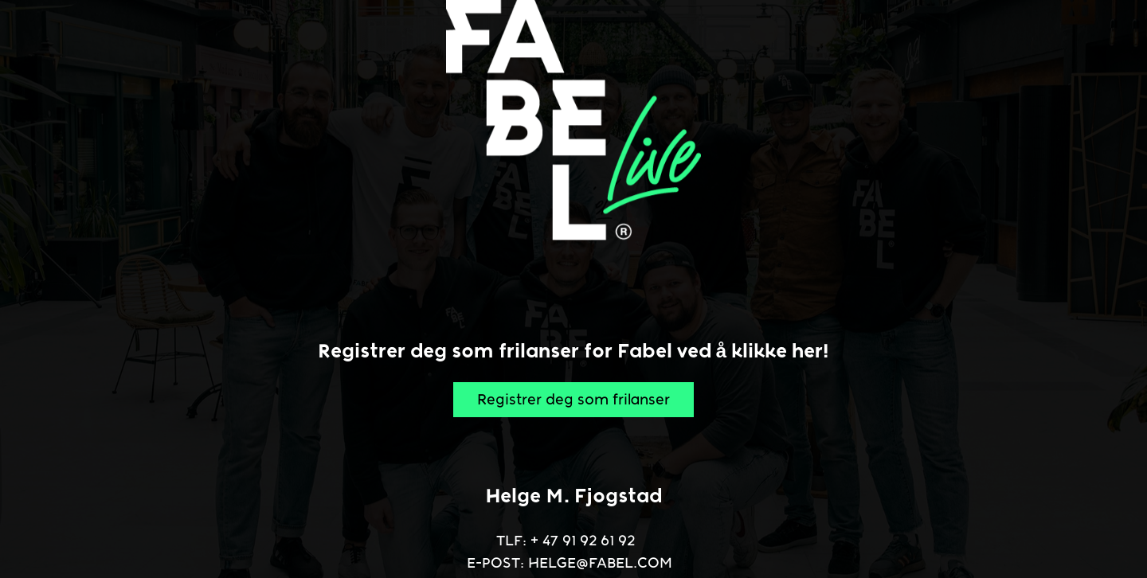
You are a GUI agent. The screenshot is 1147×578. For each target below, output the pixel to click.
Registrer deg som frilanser (573, 399)
